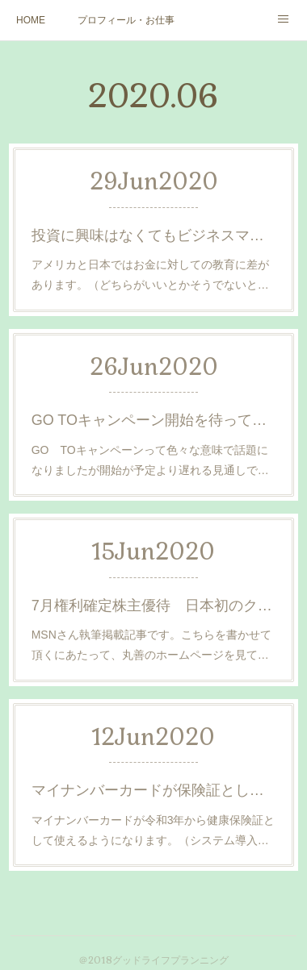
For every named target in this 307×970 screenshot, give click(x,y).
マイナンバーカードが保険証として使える (154, 790)
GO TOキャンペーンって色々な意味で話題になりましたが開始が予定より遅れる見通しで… (150, 460)
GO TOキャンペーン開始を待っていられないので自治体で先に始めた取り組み (154, 420)
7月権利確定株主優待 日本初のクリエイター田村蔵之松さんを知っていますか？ (154, 605)
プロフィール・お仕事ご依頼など (126, 20)
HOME (30, 20)
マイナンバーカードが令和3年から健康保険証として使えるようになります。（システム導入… (153, 830)
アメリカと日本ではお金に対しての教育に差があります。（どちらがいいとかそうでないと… (150, 274)
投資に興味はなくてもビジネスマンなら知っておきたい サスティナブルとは (154, 235)
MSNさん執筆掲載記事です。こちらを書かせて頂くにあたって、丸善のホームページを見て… (151, 644)
